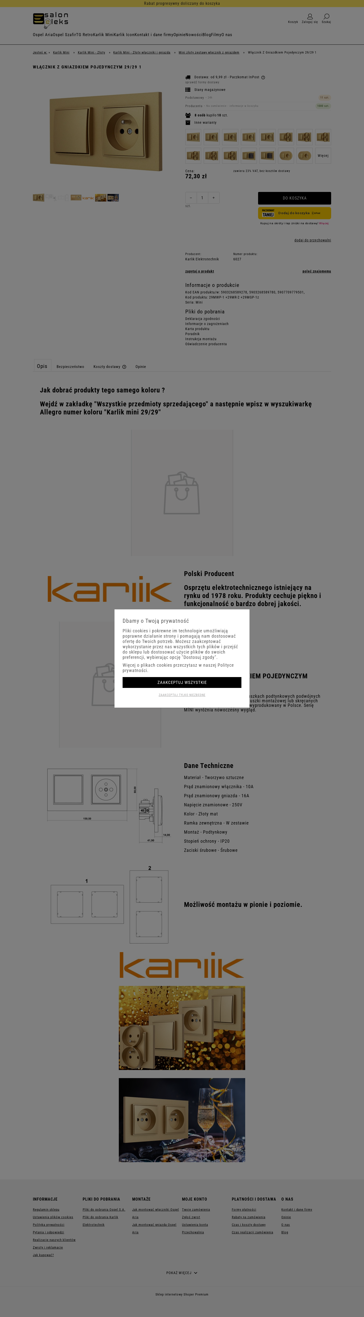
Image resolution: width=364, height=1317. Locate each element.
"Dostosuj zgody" (199, 657)
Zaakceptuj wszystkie (182, 682)
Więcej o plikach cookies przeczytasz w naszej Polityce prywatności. (178, 667)
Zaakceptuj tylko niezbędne (182, 695)
